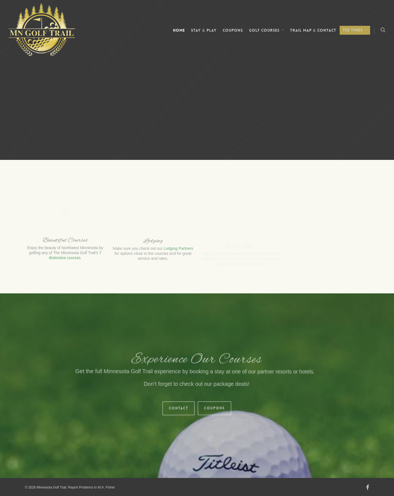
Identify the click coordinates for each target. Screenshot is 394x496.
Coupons (233, 30)
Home (179, 30)
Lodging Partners (178, 252)
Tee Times (355, 30)
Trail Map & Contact (313, 30)
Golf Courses (266, 30)
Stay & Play (203, 30)
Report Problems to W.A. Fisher (91, 487)
